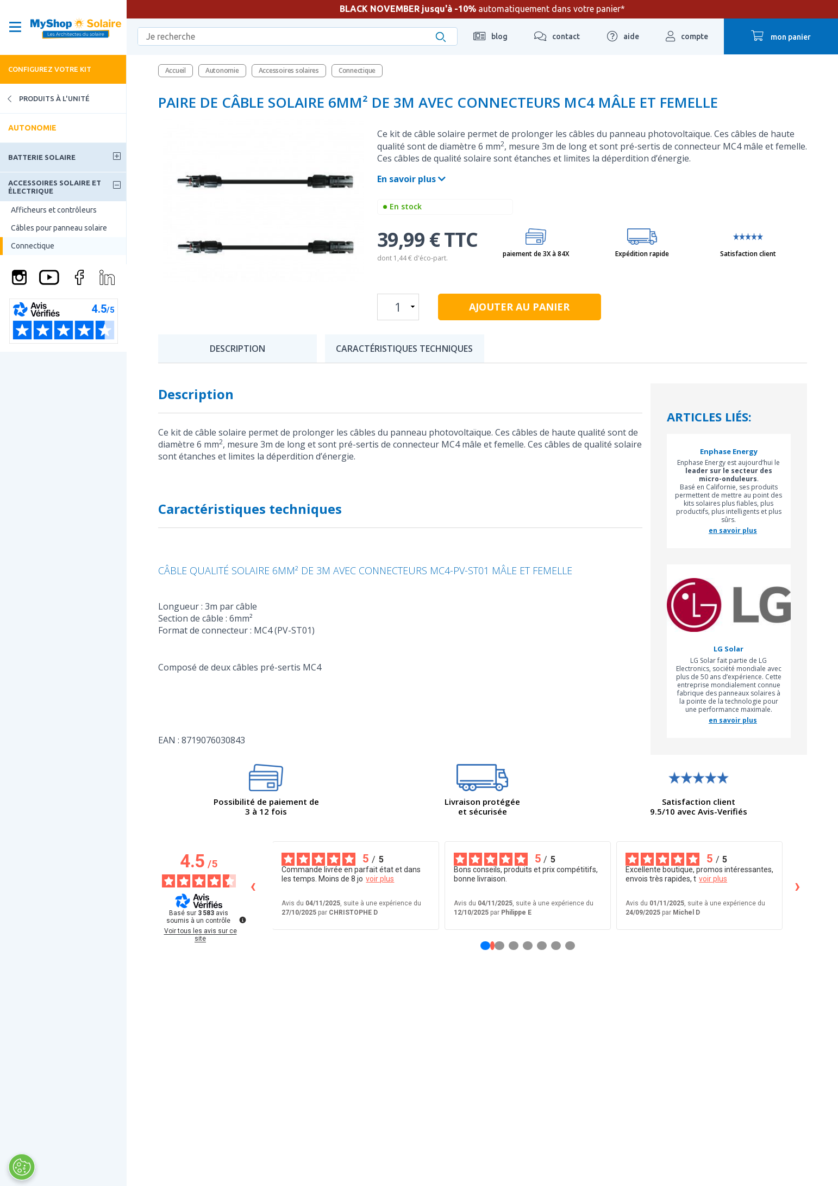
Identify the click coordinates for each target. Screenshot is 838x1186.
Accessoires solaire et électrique (54, 186)
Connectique (32, 245)
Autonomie (32, 127)
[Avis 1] (492, 945)
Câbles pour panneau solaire (59, 227)
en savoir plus (733, 530)
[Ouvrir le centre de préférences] (21, 1167)
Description (237, 349)
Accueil (175, 70)
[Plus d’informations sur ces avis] (241, 919)
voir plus (380, 878)
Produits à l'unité (45, 98)
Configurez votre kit (49, 69)
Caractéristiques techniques (404, 349)
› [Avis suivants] (798, 885)
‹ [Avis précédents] (253, 885)
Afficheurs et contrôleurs (54, 210)
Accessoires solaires (289, 70)
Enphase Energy (729, 452)
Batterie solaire (42, 157)
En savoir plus (411, 179)
